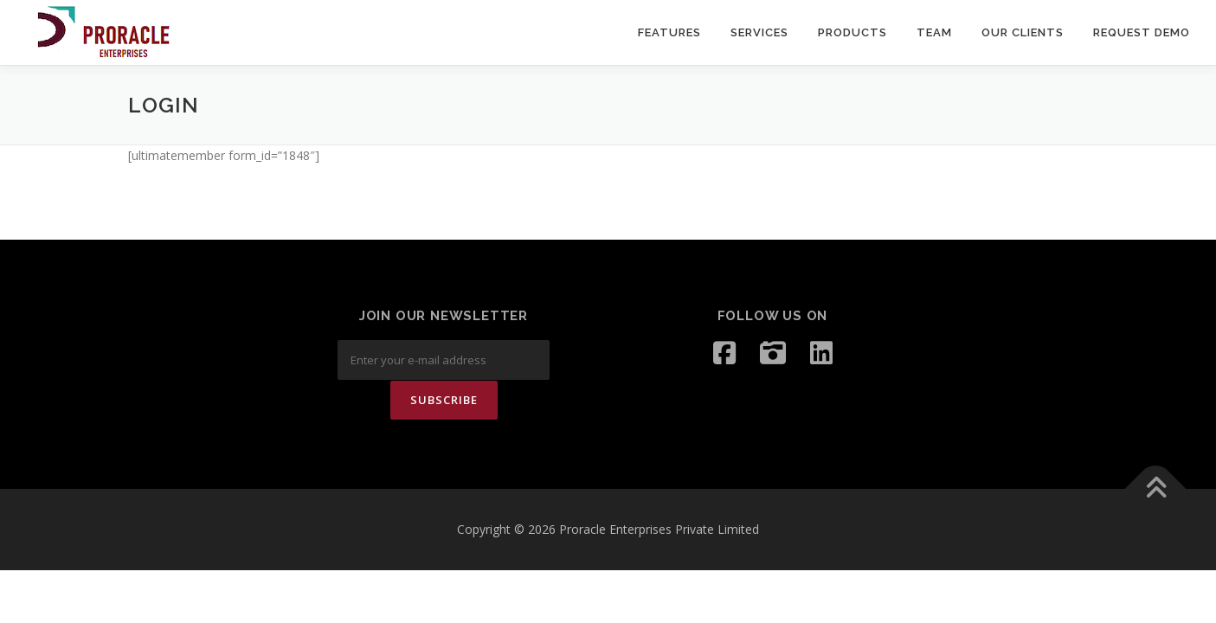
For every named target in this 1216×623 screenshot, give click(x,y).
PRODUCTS (852, 32)
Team (934, 32)
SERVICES (759, 32)
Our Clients (1022, 32)
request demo (1141, 32)
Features (669, 32)
